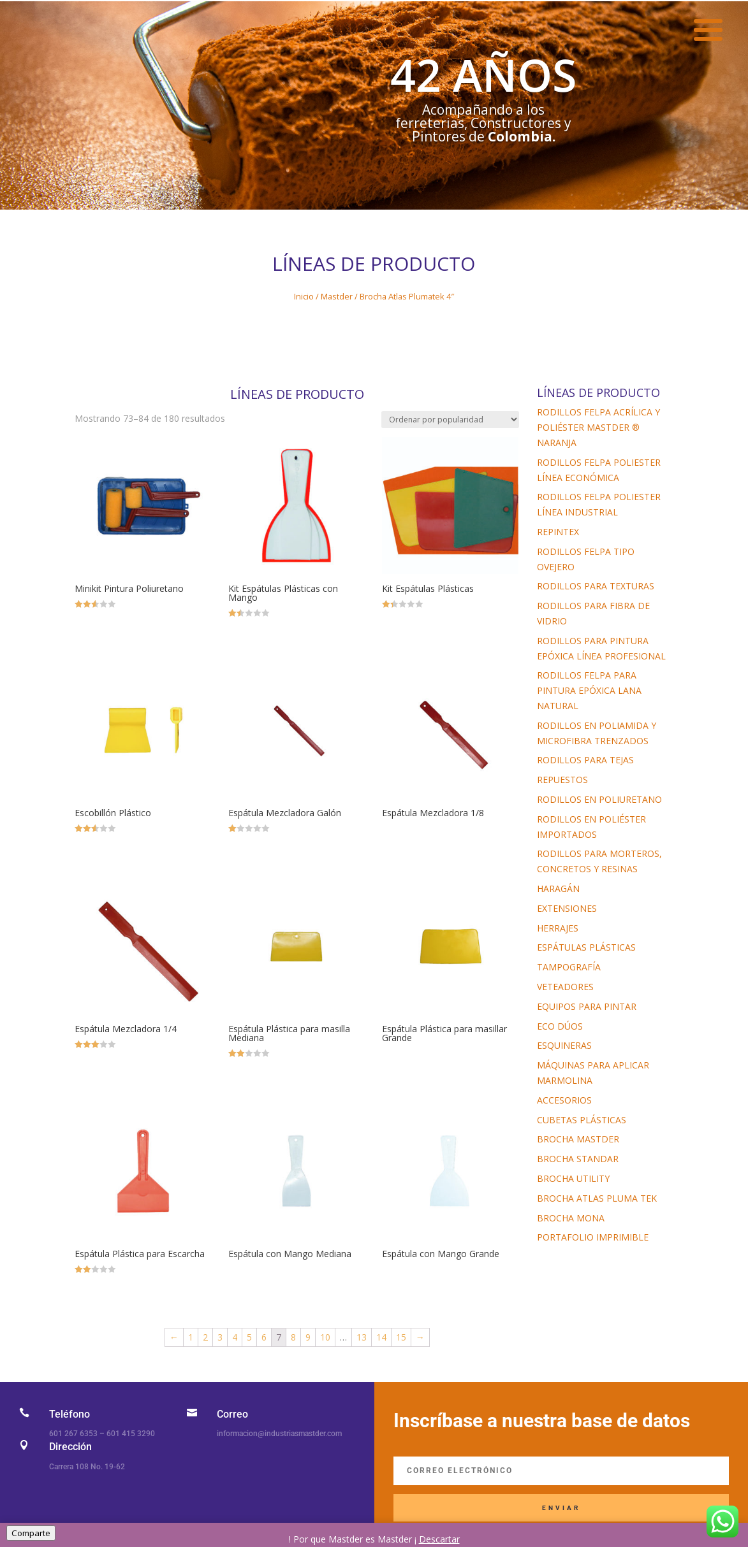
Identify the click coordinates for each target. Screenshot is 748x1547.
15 (401, 1337)
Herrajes (557, 928)
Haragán (558, 888)
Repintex (558, 532)
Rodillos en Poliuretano (599, 799)
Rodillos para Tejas (585, 760)
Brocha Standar (578, 1159)
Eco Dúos (560, 1026)
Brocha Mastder (578, 1139)
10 (325, 1337)
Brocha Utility (573, 1178)
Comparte (30, 1533)
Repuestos (562, 780)
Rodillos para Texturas (595, 586)
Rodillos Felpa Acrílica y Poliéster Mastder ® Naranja (598, 427)
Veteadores (565, 987)
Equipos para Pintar (586, 1006)
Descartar (439, 1539)
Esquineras (564, 1045)
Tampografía (569, 967)
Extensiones (567, 908)
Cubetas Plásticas (581, 1120)
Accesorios (564, 1100)
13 (361, 1337)
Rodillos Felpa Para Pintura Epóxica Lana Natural (589, 690)
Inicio (304, 296)
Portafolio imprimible (593, 1237)
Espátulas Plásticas (586, 947)
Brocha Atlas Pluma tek (597, 1198)
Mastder (337, 296)
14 (381, 1337)
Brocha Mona (571, 1218)
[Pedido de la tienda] (450, 419)
